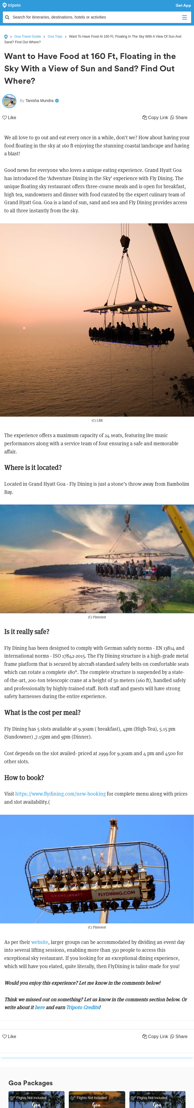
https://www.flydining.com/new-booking (60, 794)
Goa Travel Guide (27, 36)
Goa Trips (55, 36)
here (40, 1007)
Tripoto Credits (82, 1007)
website (39, 942)
